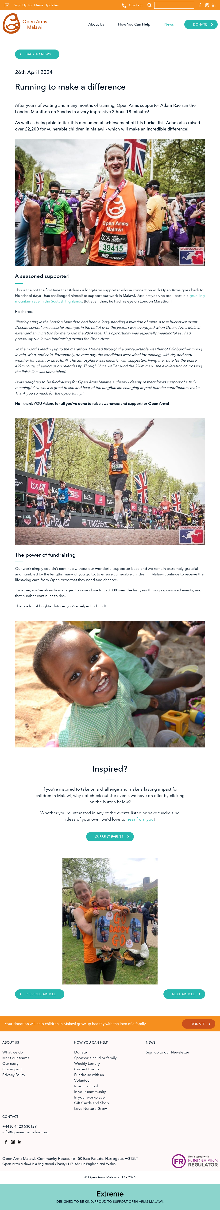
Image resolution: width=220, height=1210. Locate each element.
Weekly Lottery (87, 1063)
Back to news (38, 54)
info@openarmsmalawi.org (25, 1132)
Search (149, 5)
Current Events (109, 837)
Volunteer (82, 1080)
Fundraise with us (89, 1074)
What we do (12, 1052)
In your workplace (89, 1097)
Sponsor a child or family (95, 1058)
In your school (86, 1086)
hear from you (140, 819)
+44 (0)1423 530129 (19, 1126)
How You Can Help (134, 24)
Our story (10, 1063)
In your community (90, 1091)
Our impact (12, 1069)
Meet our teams (15, 1058)
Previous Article (41, 994)
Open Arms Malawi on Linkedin (213, 3)
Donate (200, 25)
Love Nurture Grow (90, 1108)
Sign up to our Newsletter (167, 1052)
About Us (96, 24)
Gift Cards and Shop (91, 1103)
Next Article (183, 994)
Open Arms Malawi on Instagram (206, 3)
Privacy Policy (13, 1074)
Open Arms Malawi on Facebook (199, 3)
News (169, 24)
